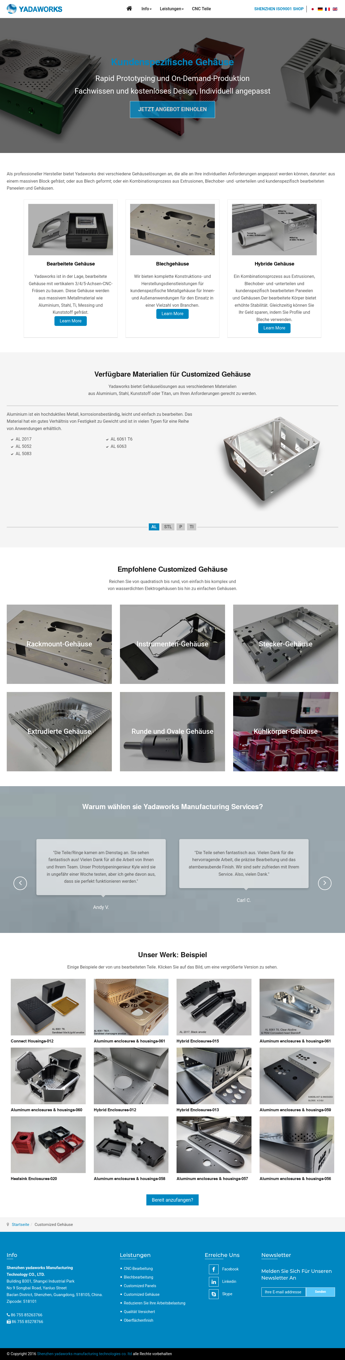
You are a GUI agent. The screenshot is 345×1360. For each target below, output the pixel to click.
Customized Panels (140, 1286)
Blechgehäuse (172, 264)
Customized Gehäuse (142, 1294)
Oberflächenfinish (138, 1320)
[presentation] (20, 883)
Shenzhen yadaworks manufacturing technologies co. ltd (84, 1354)
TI (192, 526)
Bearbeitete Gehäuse (71, 264)
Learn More (71, 320)
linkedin (222, 1282)
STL (168, 526)
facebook (224, 1269)
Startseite (20, 1224)
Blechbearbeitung (138, 1277)
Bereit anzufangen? (172, 1200)
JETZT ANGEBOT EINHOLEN (172, 109)
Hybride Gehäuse (274, 264)
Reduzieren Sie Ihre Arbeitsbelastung (154, 1303)
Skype (220, 1294)
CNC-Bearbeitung (138, 1268)
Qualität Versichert (139, 1312)
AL (154, 526)
